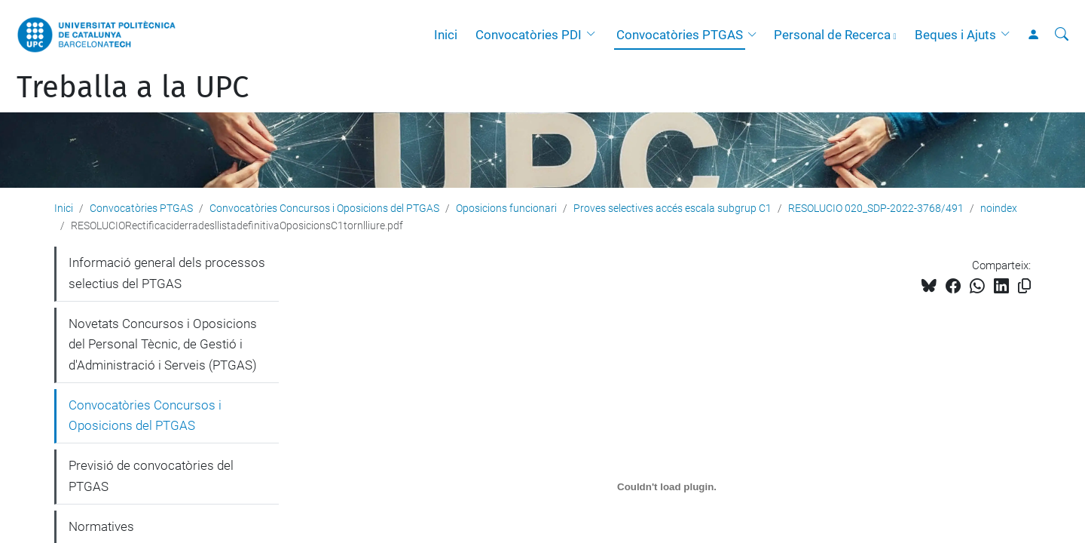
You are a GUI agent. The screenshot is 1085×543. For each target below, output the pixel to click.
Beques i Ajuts (955, 34)
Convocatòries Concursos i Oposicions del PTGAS (324, 208)
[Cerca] (1061, 34)
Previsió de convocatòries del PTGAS (151, 476)
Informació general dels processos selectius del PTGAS (167, 273)
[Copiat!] (1024, 286)
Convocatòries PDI (528, 34)
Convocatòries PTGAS (679, 34)
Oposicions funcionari (506, 208)
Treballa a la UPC (133, 87)
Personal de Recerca (832, 34)
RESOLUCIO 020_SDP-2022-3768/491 (876, 208)
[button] (594, 34)
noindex (998, 208)
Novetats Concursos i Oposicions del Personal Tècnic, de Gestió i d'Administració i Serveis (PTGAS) (163, 344)
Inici (445, 34)
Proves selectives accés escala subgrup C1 (672, 208)
